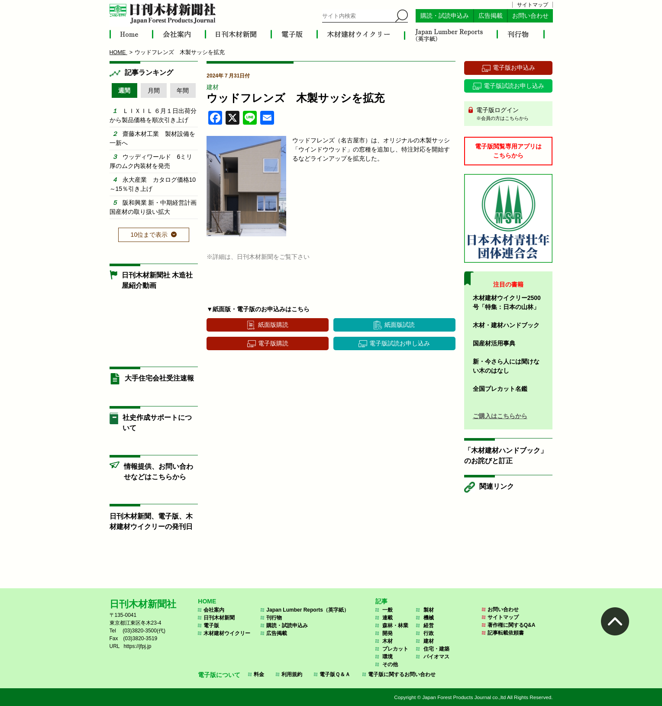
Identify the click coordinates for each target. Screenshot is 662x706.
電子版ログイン (512, 114)
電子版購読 (273, 343)
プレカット (395, 649)
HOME (207, 601)
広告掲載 (490, 16)
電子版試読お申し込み (399, 343)
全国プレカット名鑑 (500, 388)
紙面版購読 (273, 324)
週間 (124, 90)
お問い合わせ (530, 16)
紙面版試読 (399, 324)
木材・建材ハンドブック (506, 325)
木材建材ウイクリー (226, 633)
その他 (390, 664)
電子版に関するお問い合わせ (402, 674)
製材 (428, 610)
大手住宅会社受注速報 (159, 378)
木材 (387, 641)
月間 (154, 90)
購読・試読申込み (444, 16)
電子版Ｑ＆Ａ (335, 674)
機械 (428, 618)
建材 (213, 87)
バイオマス (436, 657)
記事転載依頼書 (506, 633)
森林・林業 (395, 625)
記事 (381, 601)
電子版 (211, 625)
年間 (183, 90)
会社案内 (213, 610)
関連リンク (496, 486)
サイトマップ (532, 5)
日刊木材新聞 (219, 618)
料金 (259, 674)
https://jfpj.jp (137, 646)
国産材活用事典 (494, 343)
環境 (387, 657)
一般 (387, 610)
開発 (387, 633)
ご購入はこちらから (500, 416)
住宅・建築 (436, 649)
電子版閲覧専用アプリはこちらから (508, 151)
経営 (428, 625)
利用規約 (291, 674)
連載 (387, 618)
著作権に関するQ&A (512, 625)
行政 (428, 633)
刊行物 (274, 618)
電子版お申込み (514, 67)
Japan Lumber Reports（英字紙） (307, 610)
